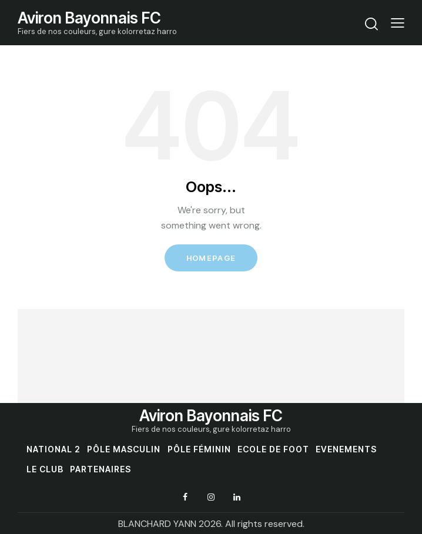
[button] (397, 22)
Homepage (211, 258)
